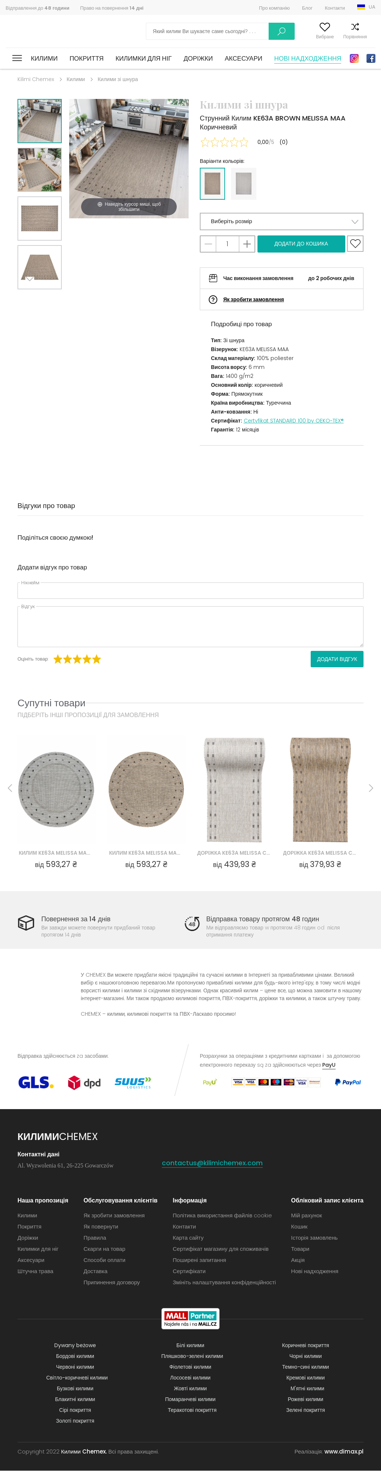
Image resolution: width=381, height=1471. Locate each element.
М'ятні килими (307, 1389)
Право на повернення (111, 8)
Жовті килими (190, 1389)
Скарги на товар (104, 1249)
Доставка (95, 1271)
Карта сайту (188, 1238)
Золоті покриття (75, 1421)
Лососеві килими (190, 1378)
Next (31, 298)
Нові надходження (307, 58)
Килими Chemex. (84, 1452)
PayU (329, 1065)
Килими (44, 58)
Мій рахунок (280, 36)
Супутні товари (51, 703)
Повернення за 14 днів (76, 919)
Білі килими (190, 1345)
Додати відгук (337, 659)
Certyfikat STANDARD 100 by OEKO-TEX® (294, 420)
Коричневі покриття (305, 1345)
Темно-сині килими (305, 1367)
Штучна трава (35, 1271)
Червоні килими (75, 1367)
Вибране (311, 36)
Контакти (335, 8)
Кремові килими (305, 1378)
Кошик (368, 36)
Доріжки (198, 58)
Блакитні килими (75, 1399)
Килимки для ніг (143, 58)
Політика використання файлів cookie (222, 1216)
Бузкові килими (75, 1389)
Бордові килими (75, 1356)
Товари (300, 1249)
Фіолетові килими (190, 1367)
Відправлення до (37, 8)
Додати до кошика (301, 243)
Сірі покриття (75, 1410)
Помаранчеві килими (190, 1399)
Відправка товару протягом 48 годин (263, 919)
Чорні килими (305, 1356)
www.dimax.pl (344, 1452)
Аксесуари (243, 58)
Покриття (87, 58)
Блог (307, 8)
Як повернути (100, 1227)
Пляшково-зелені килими (192, 1356)
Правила (94, 1238)
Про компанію (274, 8)
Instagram (354, 58)
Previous (48, 298)
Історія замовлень (314, 1238)
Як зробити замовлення (253, 299)
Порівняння (341, 36)
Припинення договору (111, 1283)
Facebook (370, 58)
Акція (298, 1260)
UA (372, 6)
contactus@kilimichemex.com (212, 1163)
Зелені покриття (305, 1410)
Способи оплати (104, 1260)
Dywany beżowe (75, 1345)
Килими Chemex (38, 31)
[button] (282, 221)
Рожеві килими (305, 1399)
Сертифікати (189, 1271)
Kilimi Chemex (35, 79)
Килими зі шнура (117, 79)
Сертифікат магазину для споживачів (221, 1249)
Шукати (242, 31)
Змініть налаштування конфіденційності (224, 1283)
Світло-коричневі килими (77, 1378)
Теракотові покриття (192, 1410)
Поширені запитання (199, 1260)
